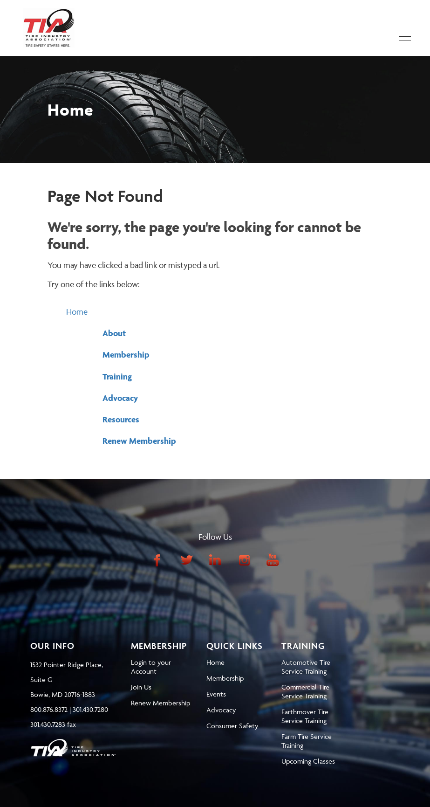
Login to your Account (151, 667)
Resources (120, 419)
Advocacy (120, 398)
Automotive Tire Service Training (305, 667)
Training (117, 376)
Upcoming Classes (308, 761)
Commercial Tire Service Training (305, 691)
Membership (126, 354)
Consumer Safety (232, 725)
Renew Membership (139, 440)
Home (77, 312)
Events (216, 694)
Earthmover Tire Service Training (304, 716)
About (114, 333)
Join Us (141, 687)
